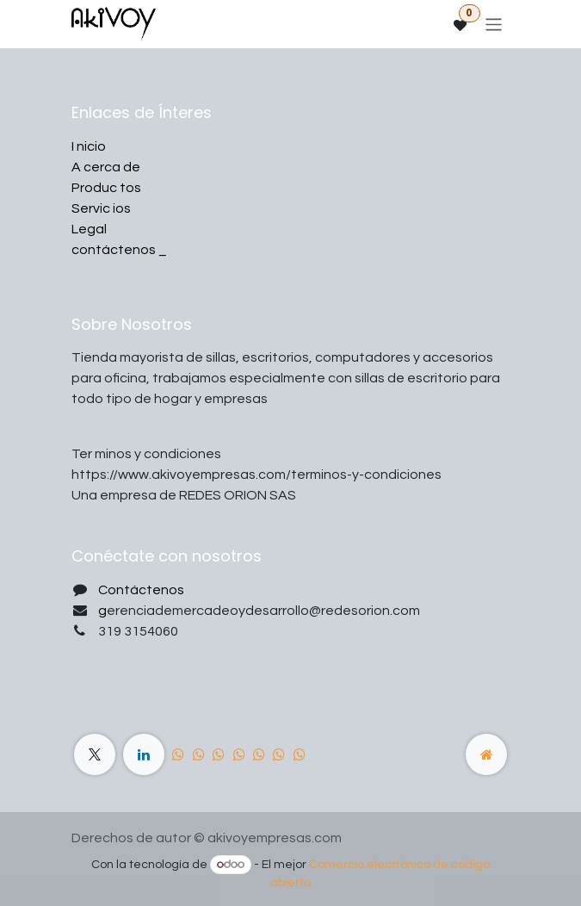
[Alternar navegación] (493, 23)
